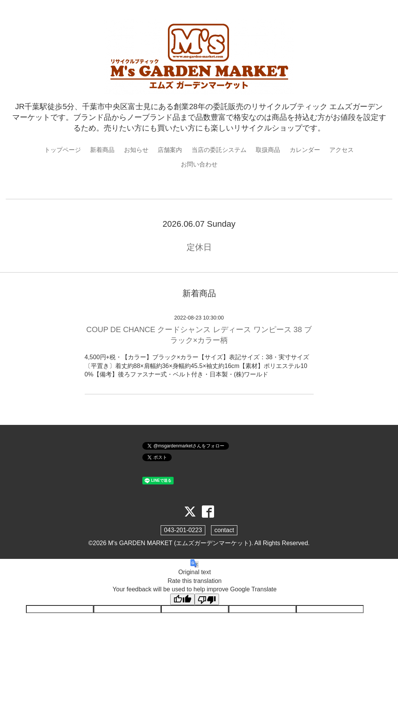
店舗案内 (170, 150)
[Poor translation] (207, 599)
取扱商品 (268, 150)
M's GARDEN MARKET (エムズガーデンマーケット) (179, 543)
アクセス (341, 150)
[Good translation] (182, 599)
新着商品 (102, 150)
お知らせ (136, 150)
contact (224, 530)
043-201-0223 (183, 530)
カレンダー (305, 150)
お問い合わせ (199, 164)
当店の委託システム (219, 150)
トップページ (62, 150)
